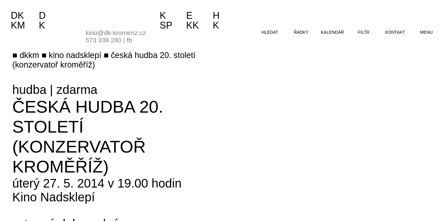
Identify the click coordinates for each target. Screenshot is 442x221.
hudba (29, 89)
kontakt (395, 32)
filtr (364, 32)
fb (129, 40)
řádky (301, 32)
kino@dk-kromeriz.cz (116, 32)
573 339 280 (104, 40)
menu (426, 32)
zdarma (76, 89)
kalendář (332, 32)
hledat (270, 32)
